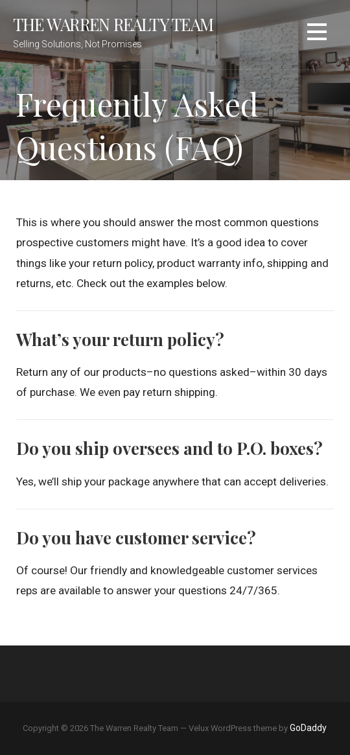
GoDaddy (308, 728)
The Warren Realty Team (113, 24)
